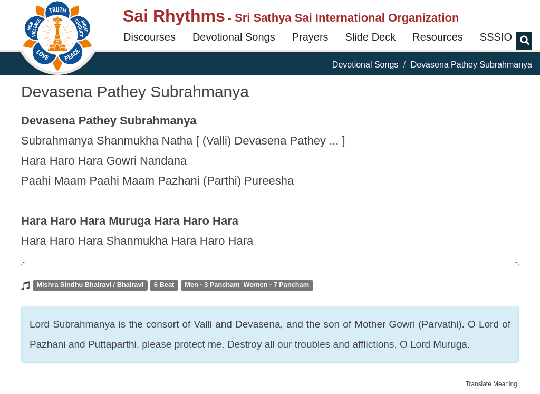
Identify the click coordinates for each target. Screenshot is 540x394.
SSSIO (496, 37)
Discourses (149, 37)
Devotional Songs (233, 37)
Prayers (310, 37)
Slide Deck (370, 37)
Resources (437, 37)
